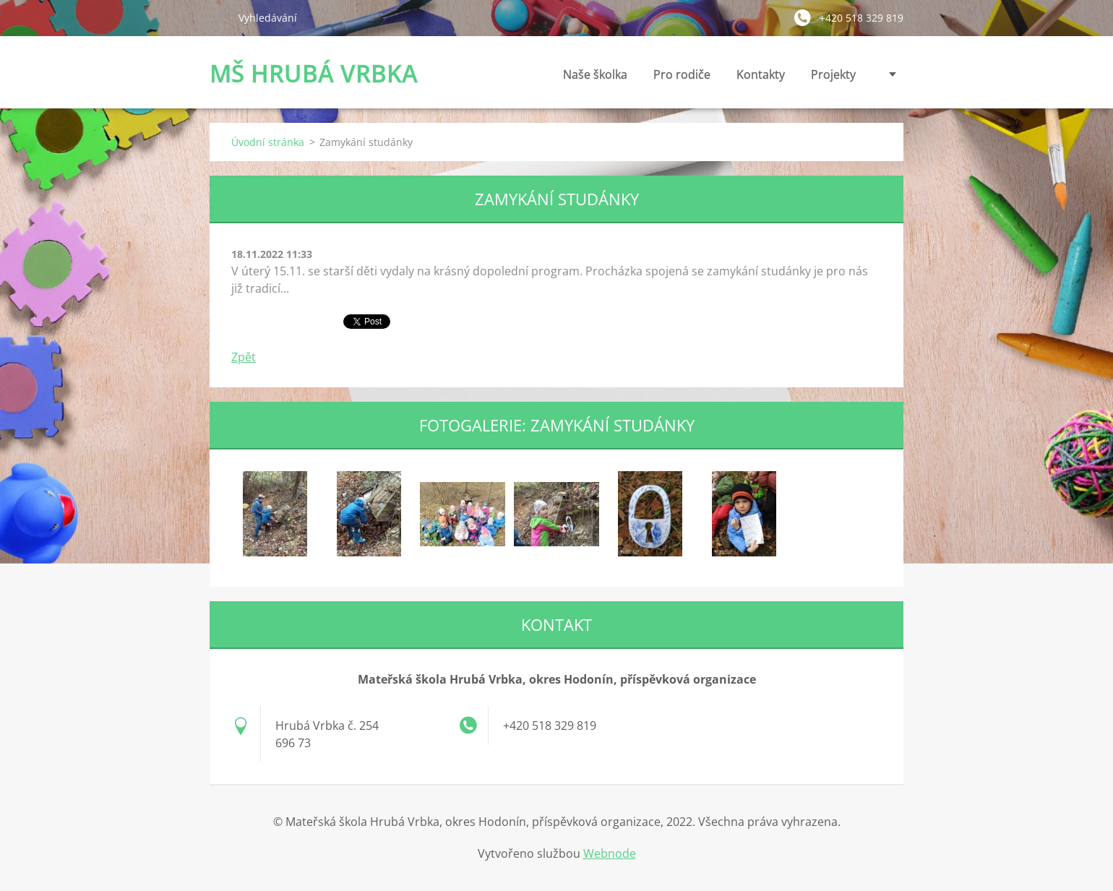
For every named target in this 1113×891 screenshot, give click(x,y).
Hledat (218, 17)
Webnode (609, 853)
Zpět (243, 357)
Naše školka (595, 78)
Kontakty (761, 78)
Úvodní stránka (267, 142)
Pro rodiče (682, 78)
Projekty (833, 74)
